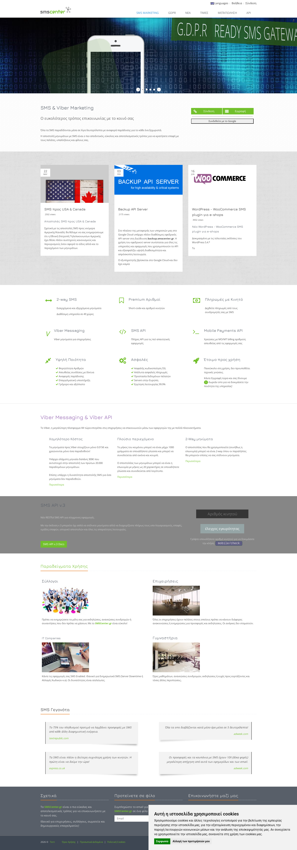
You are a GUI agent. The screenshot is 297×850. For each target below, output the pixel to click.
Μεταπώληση (227, 13)
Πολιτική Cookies (116, 842)
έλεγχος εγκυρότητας (222, 528)
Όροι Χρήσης (69, 842)
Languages (221, 3)
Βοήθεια (237, 3)
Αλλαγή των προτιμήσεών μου (191, 841)
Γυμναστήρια (165, 638)
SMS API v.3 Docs (53, 544)
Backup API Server (133, 209)
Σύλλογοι (50, 581)
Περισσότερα (56, 484)
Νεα (188, 13)
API (248, 13)
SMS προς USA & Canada (64, 209)
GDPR (172, 13)
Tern (52, 842)
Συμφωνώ (162, 841)
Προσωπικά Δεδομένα (91, 842)
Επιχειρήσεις (165, 581)
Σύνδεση (250, 3)
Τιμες (204, 13)
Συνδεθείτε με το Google (222, 121)
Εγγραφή (235, 111)
